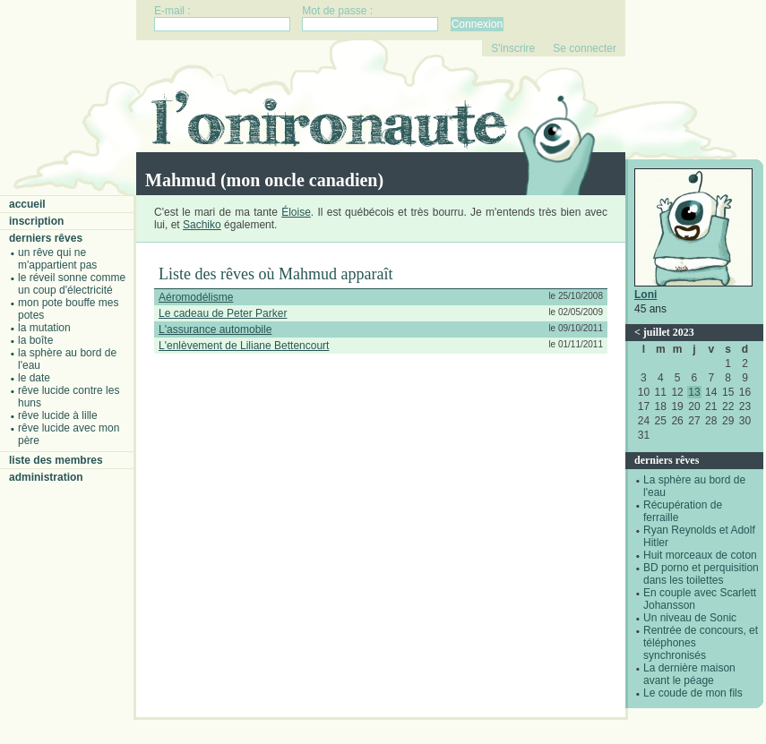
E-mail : (172, 10)
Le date (34, 378)
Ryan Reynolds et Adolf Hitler (699, 536)
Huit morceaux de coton (700, 555)
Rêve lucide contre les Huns (68, 396)
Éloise (296, 212)
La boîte (35, 340)
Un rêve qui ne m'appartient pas (57, 258)
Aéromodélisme (196, 297)
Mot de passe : (337, 10)
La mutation (44, 327)
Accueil (27, 204)
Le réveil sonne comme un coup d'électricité (71, 283)
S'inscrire (513, 48)
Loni (645, 294)
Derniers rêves (45, 238)
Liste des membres (56, 460)
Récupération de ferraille (682, 511)
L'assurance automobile (215, 329)
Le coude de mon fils (693, 693)
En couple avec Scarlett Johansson (699, 598)
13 (694, 392)
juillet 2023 (668, 332)
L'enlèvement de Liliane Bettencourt (244, 345)
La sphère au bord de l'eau (67, 359)
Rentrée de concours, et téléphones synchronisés (700, 643)
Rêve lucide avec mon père (68, 434)
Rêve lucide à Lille (58, 415)
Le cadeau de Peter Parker (223, 313)
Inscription (36, 221)
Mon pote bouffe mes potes (68, 308)
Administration (46, 477)
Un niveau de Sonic (689, 617)
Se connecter (584, 48)
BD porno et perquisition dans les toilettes (701, 573)
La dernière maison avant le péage (689, 674)
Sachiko (202, 224)
